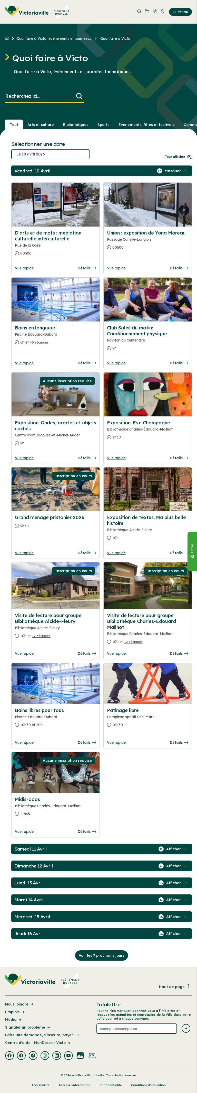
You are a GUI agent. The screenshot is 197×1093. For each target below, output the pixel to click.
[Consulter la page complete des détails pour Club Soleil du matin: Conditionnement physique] (147, 340)
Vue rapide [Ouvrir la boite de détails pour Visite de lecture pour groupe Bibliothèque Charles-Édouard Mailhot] (116, 653)
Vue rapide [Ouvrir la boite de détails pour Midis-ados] (24, 831)
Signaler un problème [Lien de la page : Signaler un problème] (28, 1027)
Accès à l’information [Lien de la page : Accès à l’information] (74, 1085)
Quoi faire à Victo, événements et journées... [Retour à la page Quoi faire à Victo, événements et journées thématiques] (54, 38)
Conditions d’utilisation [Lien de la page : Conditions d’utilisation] (148, 1085)
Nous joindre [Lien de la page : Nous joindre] (19, 1004)
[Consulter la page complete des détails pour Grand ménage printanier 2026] (55, 523)
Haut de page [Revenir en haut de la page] (174, 986)
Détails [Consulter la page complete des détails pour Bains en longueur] (87, 363)
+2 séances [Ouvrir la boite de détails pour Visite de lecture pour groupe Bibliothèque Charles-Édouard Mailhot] (133, 642)
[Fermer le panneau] (192, 551)
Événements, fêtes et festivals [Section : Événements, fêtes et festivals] (146, 124)
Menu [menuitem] (180, 11)
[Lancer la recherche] (79, 96)
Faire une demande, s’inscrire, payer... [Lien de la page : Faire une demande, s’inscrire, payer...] (43, 1035)
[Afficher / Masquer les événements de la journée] (176, 171)
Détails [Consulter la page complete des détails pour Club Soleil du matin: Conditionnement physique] (179, 363)
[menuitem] (37, 11)
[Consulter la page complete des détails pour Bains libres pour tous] (55, 719)
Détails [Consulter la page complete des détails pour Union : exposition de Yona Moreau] (179, 268)
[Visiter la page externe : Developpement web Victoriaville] (92, 1056)
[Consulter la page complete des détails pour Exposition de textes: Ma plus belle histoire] (147, 529)
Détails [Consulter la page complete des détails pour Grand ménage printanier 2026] (87, 553)
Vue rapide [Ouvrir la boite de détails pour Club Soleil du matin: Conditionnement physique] (116, 363)
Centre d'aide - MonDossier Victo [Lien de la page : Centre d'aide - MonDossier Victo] (38, 1042)
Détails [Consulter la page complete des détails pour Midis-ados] (87, 831)
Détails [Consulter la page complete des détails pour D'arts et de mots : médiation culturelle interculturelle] (87, 268)
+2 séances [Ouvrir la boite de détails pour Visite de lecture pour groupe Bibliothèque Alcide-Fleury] (41, 636)
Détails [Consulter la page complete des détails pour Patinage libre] (179, 742)
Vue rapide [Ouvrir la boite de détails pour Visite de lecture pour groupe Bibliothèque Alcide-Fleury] (24, 653)
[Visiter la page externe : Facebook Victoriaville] (9, 1056)
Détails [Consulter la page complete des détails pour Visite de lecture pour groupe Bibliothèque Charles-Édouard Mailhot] (179, 653)
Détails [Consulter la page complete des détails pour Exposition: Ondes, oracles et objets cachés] (87, 458)
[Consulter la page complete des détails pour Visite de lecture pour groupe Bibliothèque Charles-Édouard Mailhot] (147, 630)
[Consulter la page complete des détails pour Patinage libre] (147, 719)
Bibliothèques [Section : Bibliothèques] (75, 124)
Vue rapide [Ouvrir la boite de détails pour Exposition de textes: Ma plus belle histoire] (116, 553)
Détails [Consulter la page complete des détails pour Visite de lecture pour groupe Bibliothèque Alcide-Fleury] (87, 653)
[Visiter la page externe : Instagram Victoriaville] (45, 1056)
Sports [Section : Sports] (103, 124)
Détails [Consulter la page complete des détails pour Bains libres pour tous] (87, 742)
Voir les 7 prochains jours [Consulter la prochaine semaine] (101, 955)
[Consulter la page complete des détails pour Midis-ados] (55, 808)
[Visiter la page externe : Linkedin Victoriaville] (56, 1056)
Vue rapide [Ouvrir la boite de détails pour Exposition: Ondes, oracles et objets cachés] (24, 458)
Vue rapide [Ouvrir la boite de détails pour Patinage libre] (116, 742)
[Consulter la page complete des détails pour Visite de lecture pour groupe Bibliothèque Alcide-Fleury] (55, 627)
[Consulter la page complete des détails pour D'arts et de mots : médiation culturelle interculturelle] (55, 245)
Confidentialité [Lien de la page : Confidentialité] (111, 1085)
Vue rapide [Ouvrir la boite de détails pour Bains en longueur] (24, 363)
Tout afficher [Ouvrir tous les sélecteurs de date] (178, 156)
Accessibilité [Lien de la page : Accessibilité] (41, 1085)
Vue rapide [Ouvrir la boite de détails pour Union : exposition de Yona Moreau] (116, 268)
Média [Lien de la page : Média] (13, 1019)
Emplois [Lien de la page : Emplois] (15, 1012)
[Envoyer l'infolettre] (186, 1029)
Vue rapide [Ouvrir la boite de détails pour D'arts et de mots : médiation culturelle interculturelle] (24, 268)
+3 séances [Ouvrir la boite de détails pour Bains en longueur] (39, 342)
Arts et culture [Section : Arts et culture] (40, 124)
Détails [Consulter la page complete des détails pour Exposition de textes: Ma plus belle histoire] (179, 553)
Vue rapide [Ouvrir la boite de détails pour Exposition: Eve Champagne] (116, 458)
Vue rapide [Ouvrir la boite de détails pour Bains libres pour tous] (24, 742)
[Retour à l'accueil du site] (8, 38)
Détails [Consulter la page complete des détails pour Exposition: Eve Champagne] (179, 458)
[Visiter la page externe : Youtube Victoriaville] (68, 1056)
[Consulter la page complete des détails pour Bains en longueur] (55, 337)
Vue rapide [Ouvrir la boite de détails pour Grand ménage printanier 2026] (24, 553)
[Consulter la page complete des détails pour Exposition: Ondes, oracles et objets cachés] (55, 435)
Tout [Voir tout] (14, 124)
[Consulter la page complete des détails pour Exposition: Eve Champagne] (147, 432)
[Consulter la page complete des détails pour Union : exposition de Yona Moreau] (147, 242)
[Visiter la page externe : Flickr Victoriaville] (80, 1056)
